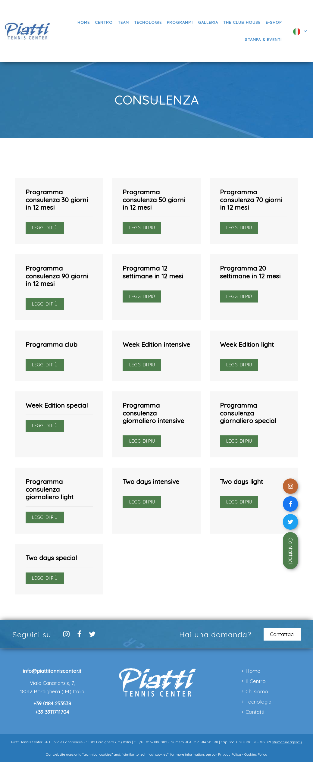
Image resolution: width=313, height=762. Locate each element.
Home (253, 671)
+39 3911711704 (52, 712)
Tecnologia (258, 701)
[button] (179, 22)
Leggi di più (45, 227)
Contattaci (290, 551)
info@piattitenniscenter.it (52, 671)
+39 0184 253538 (52, 703)
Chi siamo (257, 691)
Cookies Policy (255, 754)
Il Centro (256, 681)
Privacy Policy (229, 754)
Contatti (255, 712)
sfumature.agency (287, 742)
